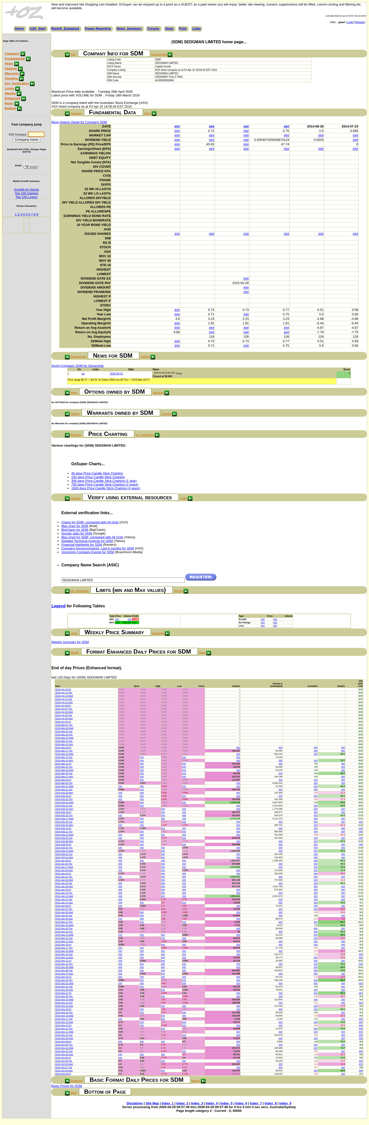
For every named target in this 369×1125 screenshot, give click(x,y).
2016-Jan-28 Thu (63, 864)
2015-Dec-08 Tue (64, 970)
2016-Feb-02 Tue (63, 854)
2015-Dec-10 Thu (64, 964)
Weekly (10, 93)
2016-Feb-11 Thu (63, 831)
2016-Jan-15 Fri (63, 889)
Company (12, 53)
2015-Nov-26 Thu (64, 996)
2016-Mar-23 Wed (64, 738)
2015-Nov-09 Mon (64, 1038)
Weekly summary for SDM (70, 642)
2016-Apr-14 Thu (63, 692)
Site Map (152, 1103)
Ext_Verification (17, 83)
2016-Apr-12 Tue (63, 699)
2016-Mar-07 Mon (64, 776)
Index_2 (182, 1103)
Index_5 (226, 1103)
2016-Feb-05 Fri (63, 844)
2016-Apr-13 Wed (64, 696)
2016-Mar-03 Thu (63, 783)
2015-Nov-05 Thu (64, 1044)
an (83, 373)
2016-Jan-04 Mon (64, 918)
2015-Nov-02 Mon (64, 1054)
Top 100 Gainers (26, 193)
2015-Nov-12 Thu (64, 1028)
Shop (169, 28)
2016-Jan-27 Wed (64, 867)
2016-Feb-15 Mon (64, 825)
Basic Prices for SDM (66, 1086)
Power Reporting (98, 28)
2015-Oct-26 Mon (64, 1070)
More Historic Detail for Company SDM (79, 122)
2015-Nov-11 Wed (64, 1032)
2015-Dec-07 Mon (64, 973)
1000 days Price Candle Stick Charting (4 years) (105, 488)
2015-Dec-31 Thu (64, 922)
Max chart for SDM (74, 526)
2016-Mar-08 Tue (63, 773)
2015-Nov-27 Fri (63, 993)
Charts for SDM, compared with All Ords (89, 522)
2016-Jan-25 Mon (64, 870)
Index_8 (270, 1103)
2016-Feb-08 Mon (64, 841)
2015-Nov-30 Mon (64, 990)
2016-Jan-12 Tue (63, 899)
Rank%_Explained (65, 28)
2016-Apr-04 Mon (64, 718)
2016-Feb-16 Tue (63, 822)
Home (19, 28)
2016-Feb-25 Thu (63, 799)
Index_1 (167, 1103)
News (9, 63)
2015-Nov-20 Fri (63, 1009)
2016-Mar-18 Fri (63, 747)
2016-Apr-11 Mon (64, 702)
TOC (73, 54)
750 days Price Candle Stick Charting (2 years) (104, 484)
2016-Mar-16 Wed (64, 754)
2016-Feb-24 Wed (64, 802)
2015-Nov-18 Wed (64, 1015)
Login (350, 22)
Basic (9, 103)
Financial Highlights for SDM (81, 544)
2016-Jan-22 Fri (63, 873)
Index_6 (241, 1103)
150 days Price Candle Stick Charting (98, 477)
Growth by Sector (26, 189)
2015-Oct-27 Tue (63, 1067)
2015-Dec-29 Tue (64, 928)
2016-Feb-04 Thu (63, 847)
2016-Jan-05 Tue (63, 915)
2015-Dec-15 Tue (64, 954)
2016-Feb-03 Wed (64, 851)
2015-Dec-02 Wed (64, 983)
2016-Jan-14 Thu (63, 893)
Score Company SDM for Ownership (77, 366)
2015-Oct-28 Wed (64, 1064)
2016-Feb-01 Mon (64, 857)
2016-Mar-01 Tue (63, 789)
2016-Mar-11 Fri (63, 763)
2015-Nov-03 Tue (64, 1051)
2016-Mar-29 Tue (63, 731)
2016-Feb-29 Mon (64, 793)
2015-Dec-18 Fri (63, 944)
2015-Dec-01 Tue (64, 986)
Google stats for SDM (76, 533)
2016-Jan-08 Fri (63, 906)
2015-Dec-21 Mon (64, 941)
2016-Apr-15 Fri (63, 689)
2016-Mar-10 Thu (63, 767)
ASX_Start (38, 28)
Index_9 (285, 1103)
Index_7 (256, 1103)
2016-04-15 (116, 373)
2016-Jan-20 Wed (64, 880)
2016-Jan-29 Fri (63, 860)
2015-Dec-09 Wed (64, 967)
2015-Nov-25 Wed (64, 999)
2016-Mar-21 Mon (64, 744)
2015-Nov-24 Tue (64, 1002)
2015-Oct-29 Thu (63, 1061)
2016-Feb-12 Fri (63, 828)
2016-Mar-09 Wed (64, 770)
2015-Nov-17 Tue (64, 1019)
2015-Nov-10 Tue (64, 1035)
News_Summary (129, 28)
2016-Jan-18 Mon (64, 886)
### (177, 126)
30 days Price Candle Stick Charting (97, 473)
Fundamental (15, 58)
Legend (58, 606)
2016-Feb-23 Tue (63, 805)
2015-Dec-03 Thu (64, 980)
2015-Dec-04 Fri (63, 977)
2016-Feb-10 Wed (64, 834)
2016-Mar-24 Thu (63, 734)
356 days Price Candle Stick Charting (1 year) (104, 481)
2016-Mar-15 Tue (63, 757)
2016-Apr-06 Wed (64, 712)
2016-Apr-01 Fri (63, 721)
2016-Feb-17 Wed (64, 818)
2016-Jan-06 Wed (64, 912)
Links (196, 28)
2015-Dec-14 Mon (64, 957)
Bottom (10, 108)
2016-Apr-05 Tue (63, 715)
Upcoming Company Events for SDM (87, 552)
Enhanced (12, 98)
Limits (9, 88)
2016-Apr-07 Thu (63, 709)
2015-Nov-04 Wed (64, 1048)
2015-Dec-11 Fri (63, 960)
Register (359, 22)
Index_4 (212, 1103)
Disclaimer (135, 1103)
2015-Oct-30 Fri (63, 1057)
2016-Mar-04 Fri (63, 780)
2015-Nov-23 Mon (64, 1006)
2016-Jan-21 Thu (63, 876)
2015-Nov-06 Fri (63, 1041)
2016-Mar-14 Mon (64, 760)
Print (183, 28)
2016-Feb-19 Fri (63, 812)
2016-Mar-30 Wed (64, 728)
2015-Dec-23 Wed (64, 935)
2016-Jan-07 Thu (63, 909)
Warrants (12, 73)
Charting (11, 78)
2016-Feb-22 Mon (64, 809)
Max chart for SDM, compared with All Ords (92, 537)
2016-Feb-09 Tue (63, 838)
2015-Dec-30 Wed (64, 925)
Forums (153, 28)
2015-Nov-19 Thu (64, 1012)
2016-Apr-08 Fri (63, 705)
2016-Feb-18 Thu (63, 815)
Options (11, 68)
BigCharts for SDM (74, 530)
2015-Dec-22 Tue (64, 938)
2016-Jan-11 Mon (64, 902)
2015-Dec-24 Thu (64, 931)
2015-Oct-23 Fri (63, 1074)
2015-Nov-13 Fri (63, 1025)
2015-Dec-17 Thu (64, 948)
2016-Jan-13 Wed (64, 896)
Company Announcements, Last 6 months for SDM (97, 548)
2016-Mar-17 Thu (63, 751)
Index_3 (197, 1103)
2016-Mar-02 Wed (64, 786)
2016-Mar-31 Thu (63, 725)
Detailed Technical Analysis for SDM (87, 541)
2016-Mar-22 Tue (63, 741)
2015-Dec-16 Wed (64, 951)
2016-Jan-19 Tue (63, 883)
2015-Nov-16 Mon (64, 1022)
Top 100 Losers (27, 197)
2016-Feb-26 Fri (63, 796)
